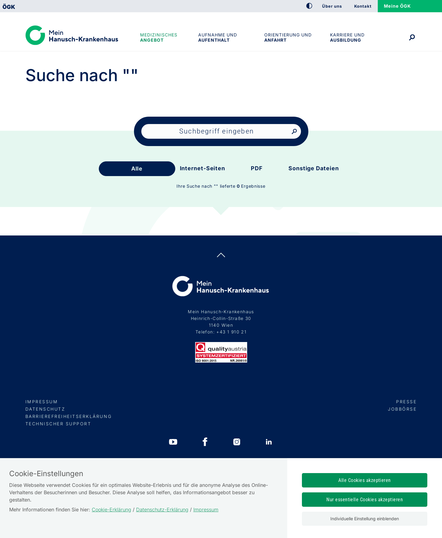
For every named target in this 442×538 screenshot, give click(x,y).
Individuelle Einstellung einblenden (364, 518)
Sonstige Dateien (313, 168)
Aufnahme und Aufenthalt (217, 37)
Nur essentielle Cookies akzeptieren (364, 499)
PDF (257, 168)
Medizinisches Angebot (158, 37)
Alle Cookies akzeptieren (364, 480)
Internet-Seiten (202, 168)
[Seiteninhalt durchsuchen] (221, 131)
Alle (137, 168)
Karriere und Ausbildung (347, 37)
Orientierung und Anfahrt (288, 37)
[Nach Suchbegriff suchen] (294, 132)
